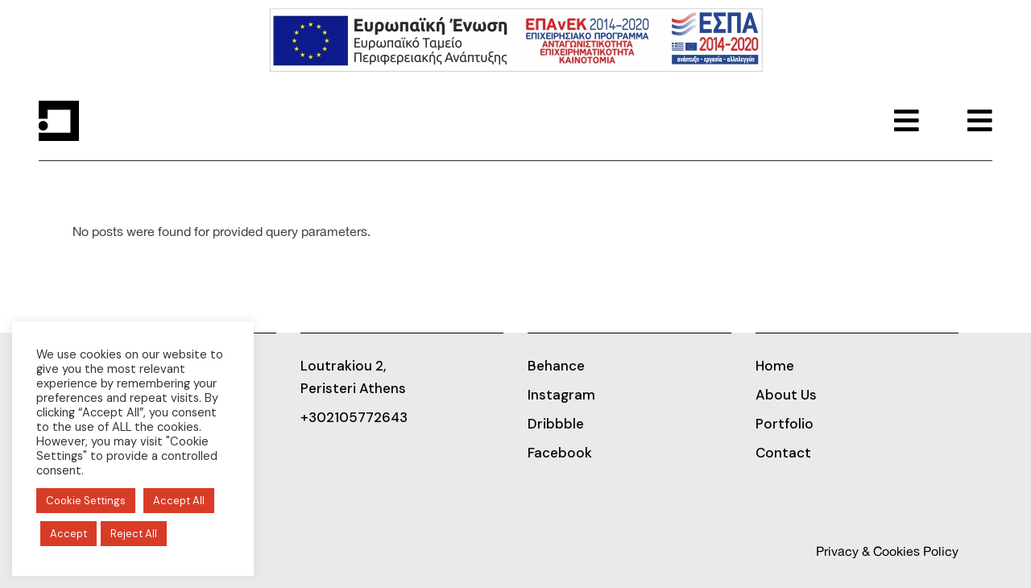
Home (775, 366)
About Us (786, 395)
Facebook (560, 453)
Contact (783, 453)
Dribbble (556, 424)
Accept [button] (68, 533)
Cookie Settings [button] (86, 500)
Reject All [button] (133, 533)
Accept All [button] (179, 500)
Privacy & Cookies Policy (887, 552)
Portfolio (785, 424)
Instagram (561, 395)
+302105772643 (354, 417)
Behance (556, 366)
